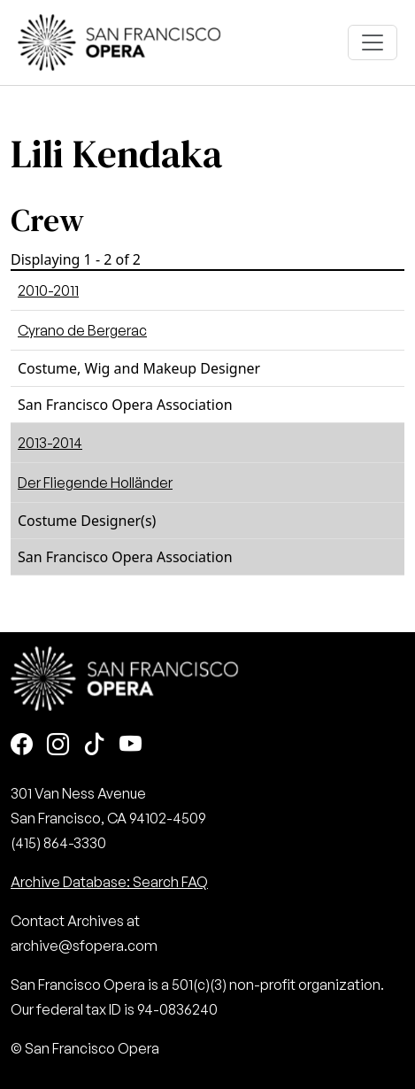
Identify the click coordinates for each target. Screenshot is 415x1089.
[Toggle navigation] (372, 42)
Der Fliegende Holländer (95, 482)
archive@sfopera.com (84, 945)
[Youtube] (130, 746)
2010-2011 (48, 290)
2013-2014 (50, 443)
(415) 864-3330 (58, 843)
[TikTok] (94, 746)
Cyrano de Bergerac (82, 330)
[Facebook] (22, 746)
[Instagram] (58, 746)
